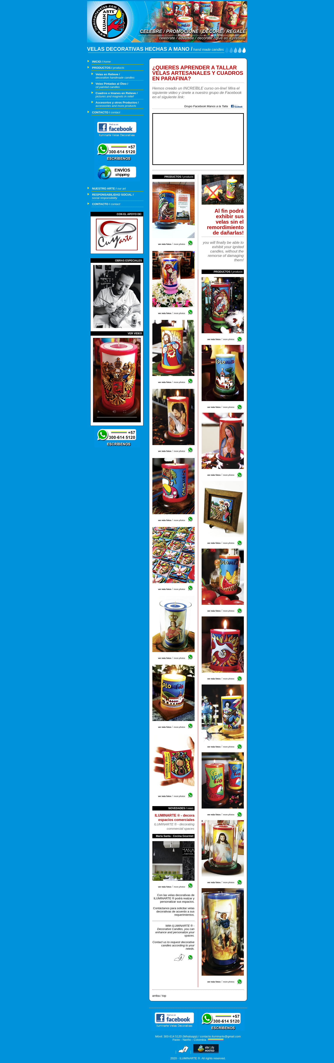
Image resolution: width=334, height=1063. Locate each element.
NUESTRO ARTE (103, 188)
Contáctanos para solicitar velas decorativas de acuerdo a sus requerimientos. (174, 911)
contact (115, 112)
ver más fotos (164, 244)
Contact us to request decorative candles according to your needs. (174, 945)
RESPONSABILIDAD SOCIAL (112, 194)
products (118, 67)
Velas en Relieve (107, 74)
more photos (179, 244)
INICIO (96, 61)
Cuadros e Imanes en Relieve (116, 93)
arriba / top (159, 995)
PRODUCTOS (101, 67)
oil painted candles (108, 87)
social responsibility (104, 198)
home (107, 61)
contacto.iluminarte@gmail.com (220, 1036)
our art (121, 188)
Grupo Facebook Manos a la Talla (207, 106)
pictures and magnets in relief (115, 96)
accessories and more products (116, 105)
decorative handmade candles (115, 77)
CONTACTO (100, 112)
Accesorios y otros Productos (116, 102)
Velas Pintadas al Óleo (111, 83)
